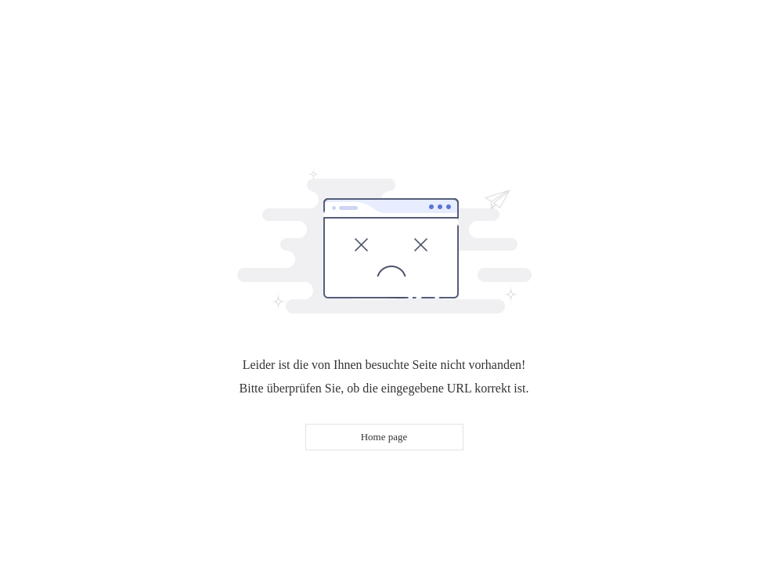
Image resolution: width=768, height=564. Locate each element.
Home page (384, 437)
